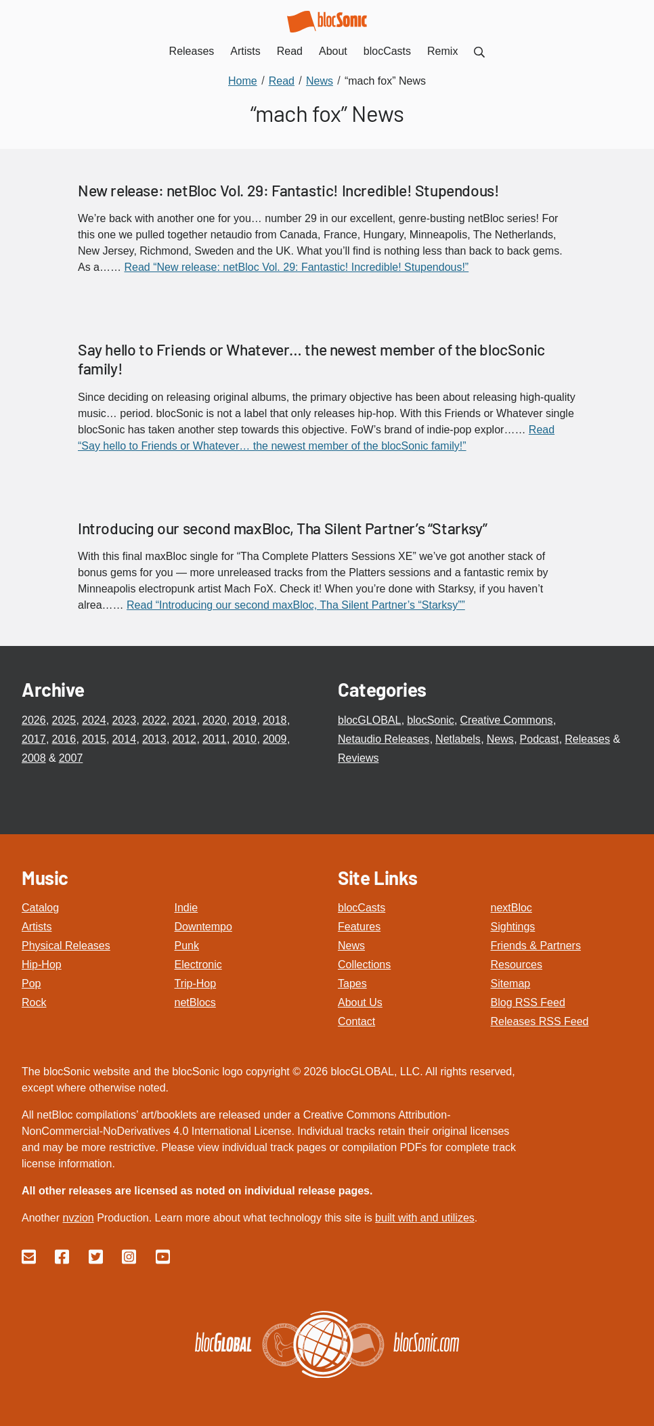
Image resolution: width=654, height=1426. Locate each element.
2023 (124, 720)
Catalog (40, 907)
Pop (31, 983)
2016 (63, 739)
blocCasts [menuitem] (387, 51)
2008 (34, 758)
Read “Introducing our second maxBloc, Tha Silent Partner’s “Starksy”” (296, 605)
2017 (34, 739)
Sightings (513, 926)
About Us (360, 1002)
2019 (244, 720)
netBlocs (195, 1002)
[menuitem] (479, 51)
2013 (154, 739)
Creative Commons (506, 720)
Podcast (539, 739)
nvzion (77, 1218)
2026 (34, 720)
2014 (124, 739)
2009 (275, 739)
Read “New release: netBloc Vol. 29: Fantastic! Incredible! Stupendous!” (296, 267)
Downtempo (203, 926)
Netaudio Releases (383, 739)
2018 (275, 720)
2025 (63, 720)
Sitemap (511, 983)
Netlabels (458, 739)
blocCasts (361, 907)
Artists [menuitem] (245, 51)
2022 (154, 720)
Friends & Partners (536, 945)
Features (359, 926)
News (500, 739)
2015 (94, 739)
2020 (214, 720)
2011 (214, 739)
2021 (184, 720)
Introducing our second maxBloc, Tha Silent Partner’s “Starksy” (282, 528)
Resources (516, 964)
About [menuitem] (333, 51)
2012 (184, 739)
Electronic (198, 964)
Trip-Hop (196, 983)
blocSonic (430, 720)
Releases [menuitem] (192, 51)
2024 (94, 720)
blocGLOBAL (369, 720)
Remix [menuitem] (442, 51)
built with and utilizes (425, 1218)
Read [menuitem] (290, 51)
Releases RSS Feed (540, 1021)
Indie (186, 907)
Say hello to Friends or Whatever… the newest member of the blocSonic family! (311, 359)
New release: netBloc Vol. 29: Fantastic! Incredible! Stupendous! (288, 190)
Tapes (352, 983)
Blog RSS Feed (528, 1002)
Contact (356, 1021)
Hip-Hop (42, 964)
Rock (34, 1002)
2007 (71, 758)
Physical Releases (66, 945)
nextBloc (511, 907)
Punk (187, 945)
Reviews (358, 758)
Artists (36, 926)
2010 (244, 739)
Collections (364, 964)
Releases (587, 739)
